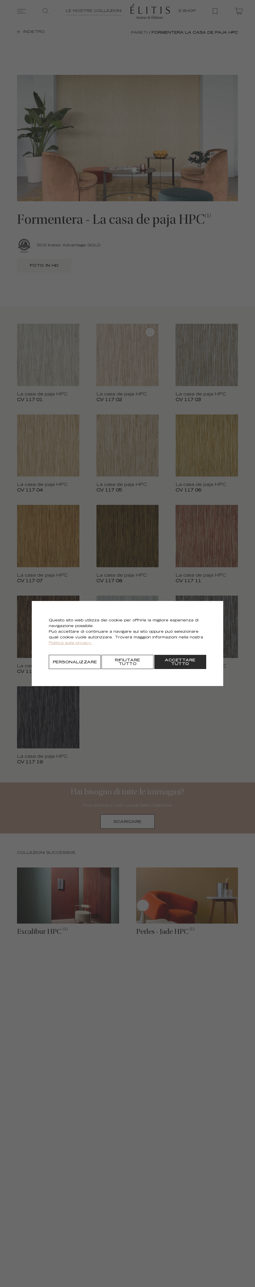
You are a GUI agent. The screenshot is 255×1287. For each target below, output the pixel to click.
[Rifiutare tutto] (127, 662)
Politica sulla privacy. (70, 643)
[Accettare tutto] (180, 662)
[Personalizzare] (75, 662)
